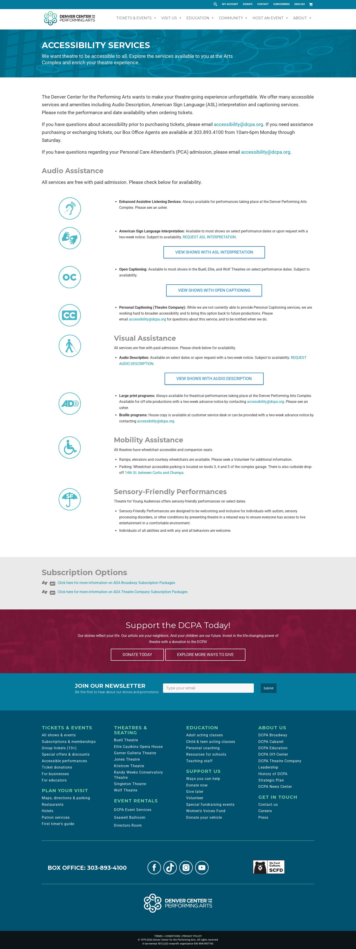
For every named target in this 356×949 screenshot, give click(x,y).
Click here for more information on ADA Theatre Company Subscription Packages (123, 592)
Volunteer (194, 798)
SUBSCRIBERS (281, 4)
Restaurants (53, 804)
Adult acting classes (204, 735)
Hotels (47, 811)
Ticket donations (57, 767)
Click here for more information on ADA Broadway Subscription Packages (116, 583)
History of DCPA (272, 774)
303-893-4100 (107, 867)
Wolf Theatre (125, 790)
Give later (194, 791)
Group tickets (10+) (59, 748)
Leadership (268, 767)
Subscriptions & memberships (69, 741)
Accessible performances (64, 761)
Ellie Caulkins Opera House (138, 746)
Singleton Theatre (130, 784)
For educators (54, 780)
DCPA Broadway (272, 735)
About (302, 18)
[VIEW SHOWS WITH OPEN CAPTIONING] (214, 290)
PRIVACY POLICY (192, 936)
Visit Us (171, 18)
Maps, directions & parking (66, 798)
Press (263, 817)
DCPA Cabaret (271, 741)
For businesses (55, 774)
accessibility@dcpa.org (238, 124)
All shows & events (59, 735)
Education (200, 18)
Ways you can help (203, 778)
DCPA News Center (275, 786)
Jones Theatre (127, 759)
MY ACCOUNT (230, 4)
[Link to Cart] (310, 4)
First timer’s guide (58, 824)
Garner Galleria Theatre (135, 753)
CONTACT (263, 4)
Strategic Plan (271, 780)
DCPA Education (273, 748)
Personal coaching (203, 748)
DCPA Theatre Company (280, 761)
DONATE (247, 4)
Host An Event (270, 18)
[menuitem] (230, 4)
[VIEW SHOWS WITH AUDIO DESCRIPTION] (214, 379)
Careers (265, 811)
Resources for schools (206, 754)
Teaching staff (199, 761)
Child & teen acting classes (210, 741)
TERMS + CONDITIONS (167, 936)
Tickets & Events (136, 18)
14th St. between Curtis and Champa (154, 473)
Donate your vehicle (204, 817)
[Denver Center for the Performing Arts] (178, 903)
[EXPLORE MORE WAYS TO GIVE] (205, 655)
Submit (269, 688)
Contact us (268, 804)
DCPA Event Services (132, 810)
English (299, 4)
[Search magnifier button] (215, 4)
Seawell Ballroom (130, 817)
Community (233, 18)
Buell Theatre (126, 740)
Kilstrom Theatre (129, 766)
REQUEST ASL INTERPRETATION (209, 237)
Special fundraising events (210, 804)
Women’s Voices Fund (205, 811)
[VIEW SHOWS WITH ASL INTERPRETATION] (214, 252)
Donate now (197, 785)
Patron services (56, 817)
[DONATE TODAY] (137, 655)
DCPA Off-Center (273, 754)
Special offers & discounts (66, 754)
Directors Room (128, 825)
